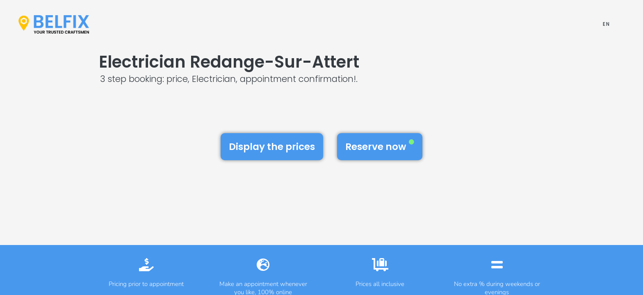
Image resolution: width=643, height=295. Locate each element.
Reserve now (379, 146)
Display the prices (272, 146)
